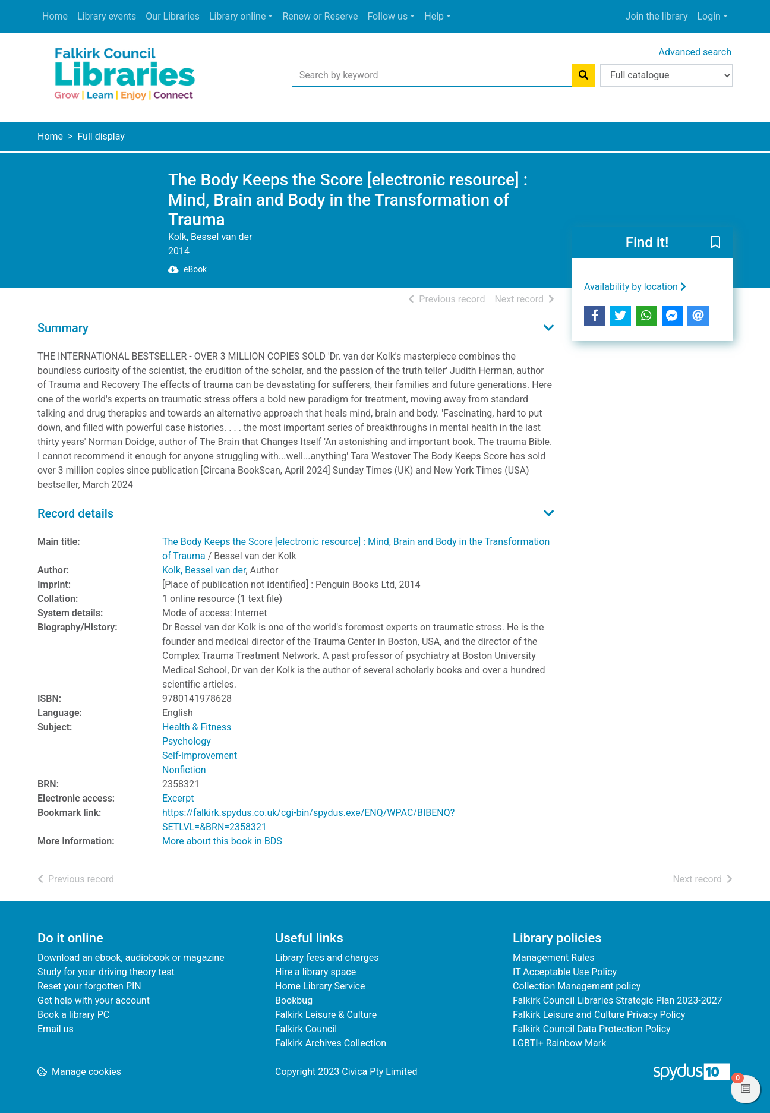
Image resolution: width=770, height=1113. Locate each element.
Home (55, 16)
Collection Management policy (576, 986)
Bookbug (294, 1000)
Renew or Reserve (320, 16)
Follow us (387, 16)
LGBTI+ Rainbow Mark (559, 1043)
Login (708, 16)
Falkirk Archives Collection (330, 1043)
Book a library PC (73, 1014)
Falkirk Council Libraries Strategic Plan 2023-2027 (617, 1000)
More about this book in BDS (222, 841)
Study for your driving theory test (106, 972)
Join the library (657, 16)
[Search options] (666, 75)
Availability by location (635, 286)
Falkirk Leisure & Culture (326, 1014)
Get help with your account (93, 1000)
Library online (237, 16)
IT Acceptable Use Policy (565, 972)
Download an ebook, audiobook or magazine (131, 957)
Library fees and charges (326, 957)
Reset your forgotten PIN (89, 986)
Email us (55, 1029)
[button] (715, 243)
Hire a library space (315, 972)
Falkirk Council (306, 1029)
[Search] (583, 75)
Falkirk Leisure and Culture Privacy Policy (599, 1014)
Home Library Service (320, 986)
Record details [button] (75, 513)
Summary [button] (63, 328)
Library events (106, 16)
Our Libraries (173, 16)
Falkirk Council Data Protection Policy (592, 1029)
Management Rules (554, 957)
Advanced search (695, 52)
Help (434, 16)
